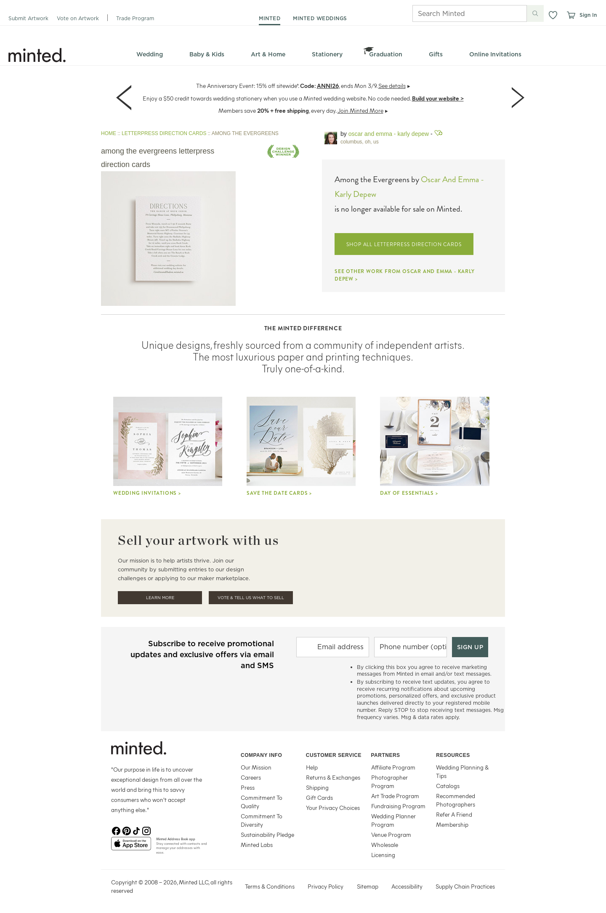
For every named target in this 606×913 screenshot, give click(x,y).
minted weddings (320, 18)
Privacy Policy (325, 886)
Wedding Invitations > (147, 493)
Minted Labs (257, 845)
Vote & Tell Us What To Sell (251, 597)
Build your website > (438, 98)
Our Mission (256, 767)
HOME (108, 133)
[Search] (458, 13)
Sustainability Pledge (267, 835)
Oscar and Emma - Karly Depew (388, 133)
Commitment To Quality (261, 802)
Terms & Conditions (270, 886)
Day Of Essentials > (409, 493)
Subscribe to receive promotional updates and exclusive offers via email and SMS (202, 654)
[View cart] (571, 15)
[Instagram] (146, 830)
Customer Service (333, 755)
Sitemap (367, 886)
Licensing (383, 855)
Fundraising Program (398, 806)
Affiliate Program (393, 767)
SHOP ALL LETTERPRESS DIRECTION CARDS (404, 244)
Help (312, 767)
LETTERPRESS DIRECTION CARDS (164, 133)
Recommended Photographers (455, 800)
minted (269, 18)
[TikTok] (136, 830)
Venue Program (391, 835)
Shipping (317, 787)
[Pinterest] (126, 830)
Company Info (261, 755)
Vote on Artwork (78, 18)
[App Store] (131, 847)
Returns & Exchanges (333, 777)
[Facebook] (116, 830)
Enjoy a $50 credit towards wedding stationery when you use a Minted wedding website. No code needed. (277, 98)
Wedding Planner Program (393, 820)
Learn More (160, 597)
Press (248, 787)
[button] (553, 15)
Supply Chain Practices (465, 886)
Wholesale (384, 845)
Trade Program (135, 18)
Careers (251, 777)
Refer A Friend (454, 814)
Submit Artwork (28, 18)
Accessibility (407, 886)
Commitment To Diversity (261, 820)
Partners (385, 755)
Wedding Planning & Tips (462, 771)
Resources (453, 755)
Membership (452, 824)
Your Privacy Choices (333, 808)
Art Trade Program (395, 796)
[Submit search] (535, 13)
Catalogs (448, 786)
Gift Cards (319, 798)
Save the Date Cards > (279, 493)
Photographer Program (389, 781)
